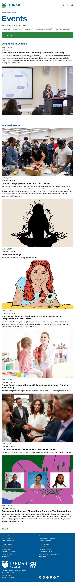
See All (5, 528)
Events (14, 12)
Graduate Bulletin (7, 549)
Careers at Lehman (44, 536)
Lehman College (6, 12)
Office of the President (8, 538)
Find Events (8, 35)
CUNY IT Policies (44, 544)
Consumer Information (45, 549)
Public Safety (42, 556)
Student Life (18, 29)
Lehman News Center (45, 540)
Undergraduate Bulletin (8, 551)
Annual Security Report (45, 551)
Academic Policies (7, 554)
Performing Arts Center (63, 29)
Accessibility (5, 556)
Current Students (7, 544)
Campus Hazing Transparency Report (49, 554)
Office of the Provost (8, 540)
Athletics (29, 29)
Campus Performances (43, 29)
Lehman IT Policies (44, 547)
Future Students (6, 547)
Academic (6, 29)
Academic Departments (8, 536)
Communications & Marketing (47, 538)
